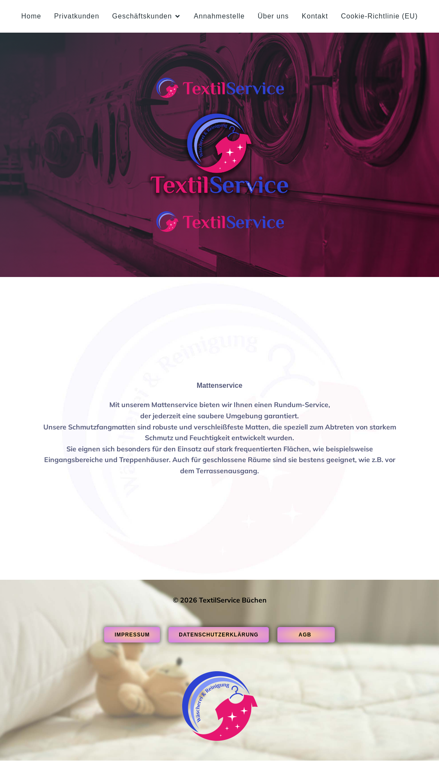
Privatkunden (76, 16)
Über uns (273, 16)
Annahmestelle (219, 16)
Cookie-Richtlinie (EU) (379, 16)
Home (31, 16)
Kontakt (315, 16)
